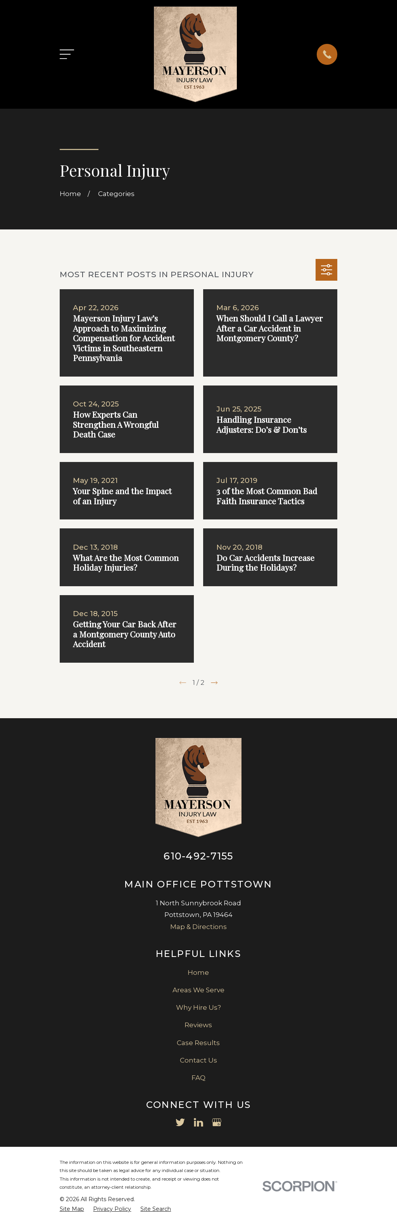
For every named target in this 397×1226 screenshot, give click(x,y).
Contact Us (198, 1060)
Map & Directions (198, 927)
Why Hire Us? (198, 1007)
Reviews (198, 1025)
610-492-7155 (198, 856)
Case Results (198, 1043)
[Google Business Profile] (216, 1122)
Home (198, 972)
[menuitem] (72, 1209)
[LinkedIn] (198, 1122)
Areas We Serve (198, 990)
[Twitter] (180, 1122)
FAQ (198, 1078)
